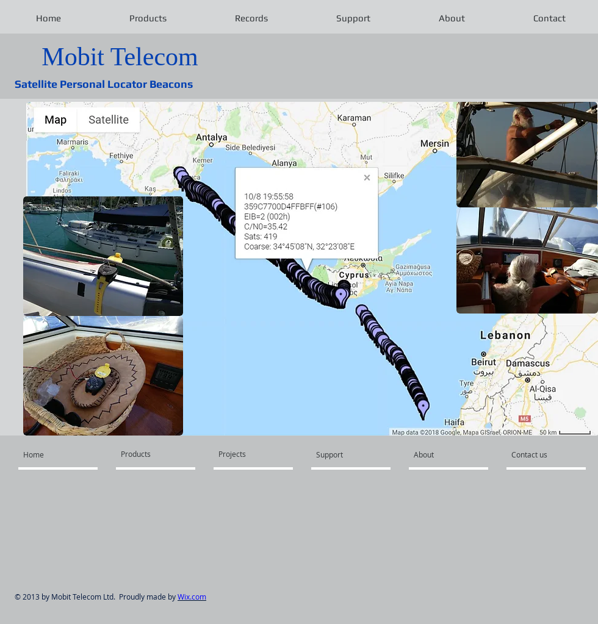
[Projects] (248, 454)
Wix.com (192, 596)
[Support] (351, 454)
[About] (449, 454)
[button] (147, 18)
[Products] (153, 454)
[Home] (56, 454)
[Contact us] (544, 454)
